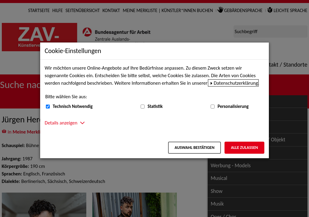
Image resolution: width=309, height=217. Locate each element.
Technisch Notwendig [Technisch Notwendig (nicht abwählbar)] (73, 106)
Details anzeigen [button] (61, 123)
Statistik (155, 106)
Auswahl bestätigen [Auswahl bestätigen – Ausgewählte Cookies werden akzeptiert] (194, 147)
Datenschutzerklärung (236, 83)
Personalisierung (233, 106)
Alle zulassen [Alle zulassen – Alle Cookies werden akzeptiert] (244, 147)
